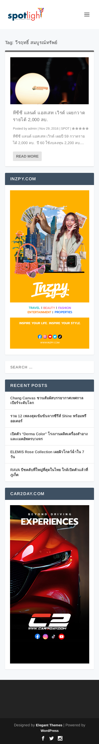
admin (32, 128)
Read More (27, 156)
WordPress (50, 731)
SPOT (65, 128)
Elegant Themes (49, 725)
